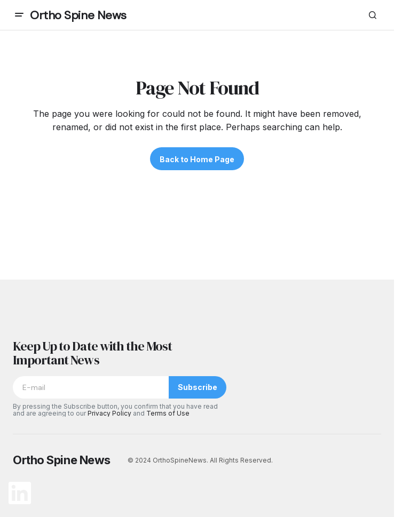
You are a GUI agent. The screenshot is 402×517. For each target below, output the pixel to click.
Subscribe (197, 387)
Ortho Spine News (78, 15)
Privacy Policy (109, 413)
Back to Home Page (197, 159)
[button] (19, 15)
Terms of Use (168, 413)
